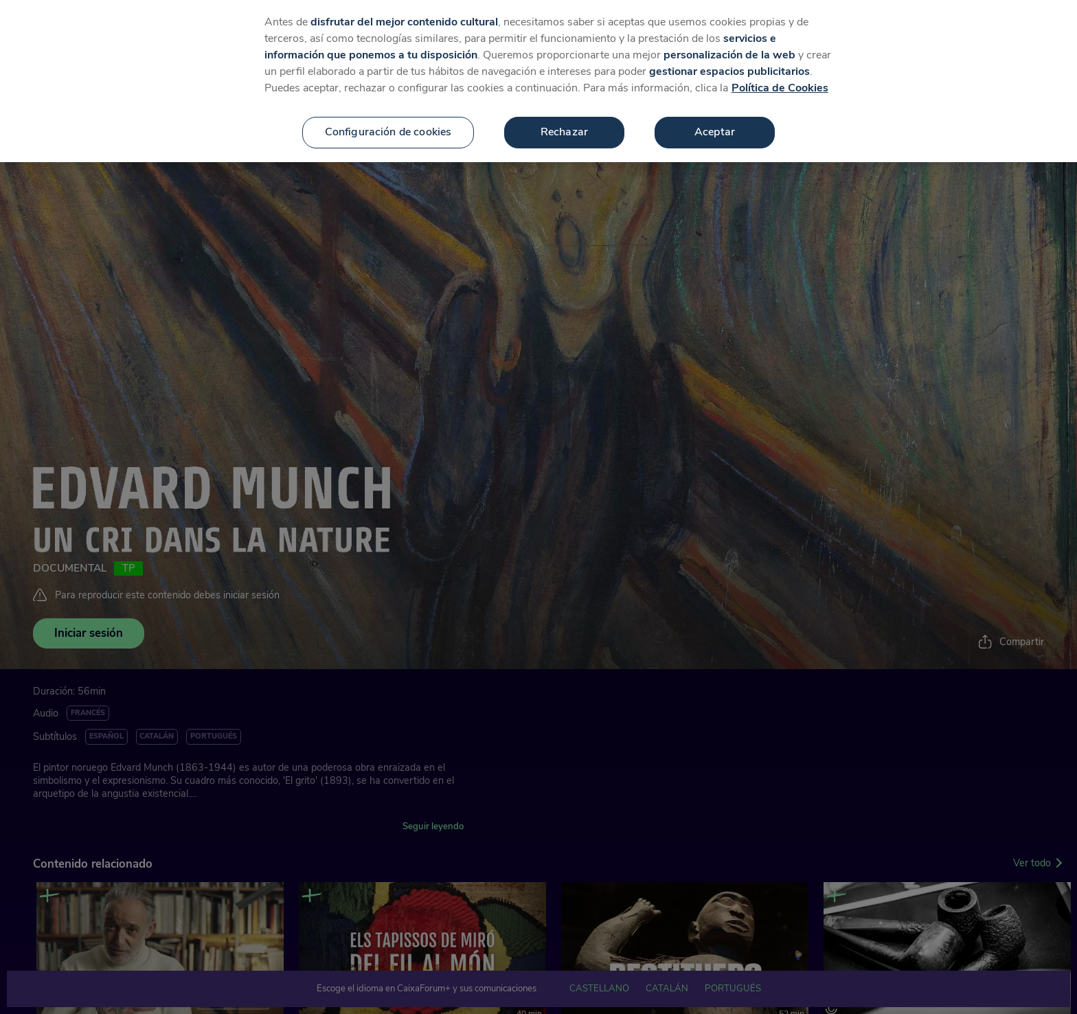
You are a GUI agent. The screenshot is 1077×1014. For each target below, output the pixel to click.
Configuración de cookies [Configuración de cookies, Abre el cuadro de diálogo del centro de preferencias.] (388, 106)
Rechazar (564, 106)
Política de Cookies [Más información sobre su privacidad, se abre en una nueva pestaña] (780, 62)
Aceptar (714, 106)
